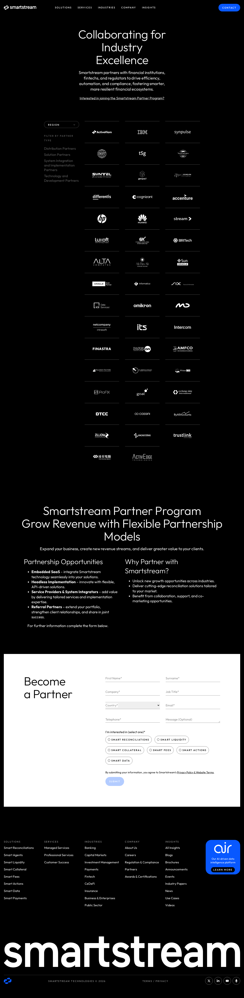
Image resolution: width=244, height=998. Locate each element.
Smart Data (119, 760)
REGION (61, 124)
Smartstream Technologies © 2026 (77, 981)
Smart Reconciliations (129, 739)
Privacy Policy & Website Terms (195, 772)
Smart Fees (160, 750)
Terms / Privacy (155, 981)
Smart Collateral (125, 750)
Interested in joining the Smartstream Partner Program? (122, 98)
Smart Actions (193, 750)
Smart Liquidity (172, 739)
